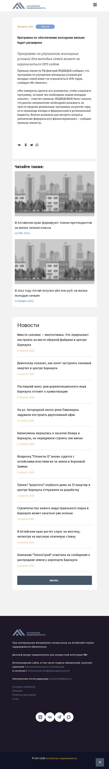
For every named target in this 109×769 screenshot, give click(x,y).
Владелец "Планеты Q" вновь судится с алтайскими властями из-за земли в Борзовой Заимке (54, 466)
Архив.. (54, 580)
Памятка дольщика (24, 694)
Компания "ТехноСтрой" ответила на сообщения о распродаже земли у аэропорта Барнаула (54, 562)
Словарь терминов (23, 686)
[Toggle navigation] (95, 5)
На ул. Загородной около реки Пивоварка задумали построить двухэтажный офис (54, 417)
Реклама (17, 690)
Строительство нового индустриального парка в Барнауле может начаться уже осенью (54, 515)
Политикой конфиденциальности (49, 670)
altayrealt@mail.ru (61, 678)
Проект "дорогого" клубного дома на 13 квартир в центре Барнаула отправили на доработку (54, 492)
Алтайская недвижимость (61, 758)
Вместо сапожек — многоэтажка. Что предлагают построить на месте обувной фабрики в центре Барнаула (54, 344)
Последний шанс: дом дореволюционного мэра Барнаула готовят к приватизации (54, 394)
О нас (15, 698)
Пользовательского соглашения (44, 666)
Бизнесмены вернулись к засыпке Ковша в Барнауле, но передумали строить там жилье (54, 440)
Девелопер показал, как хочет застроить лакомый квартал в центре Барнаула (54, 370)
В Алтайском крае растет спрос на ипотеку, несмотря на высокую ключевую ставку (54, 539)
